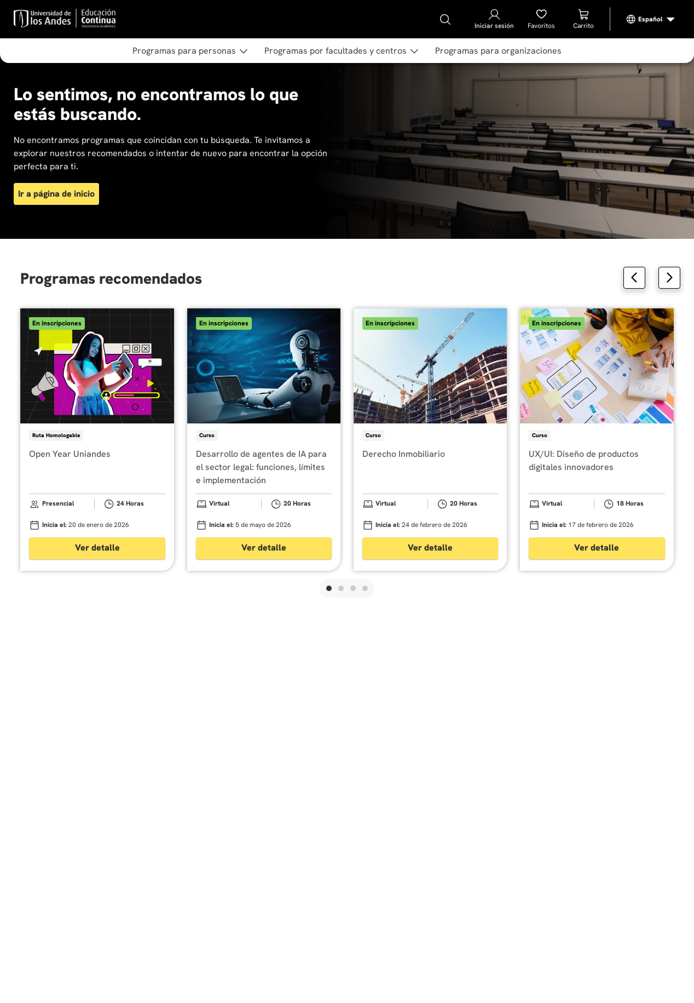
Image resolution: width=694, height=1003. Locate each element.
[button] (329, 588)
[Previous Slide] (634, 278)
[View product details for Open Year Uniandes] (97, 439)
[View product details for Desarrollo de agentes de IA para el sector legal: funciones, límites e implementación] (263, 439)
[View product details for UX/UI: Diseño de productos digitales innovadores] (596, 439)
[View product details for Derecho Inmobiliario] (430, 439)
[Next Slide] (669, 278)
